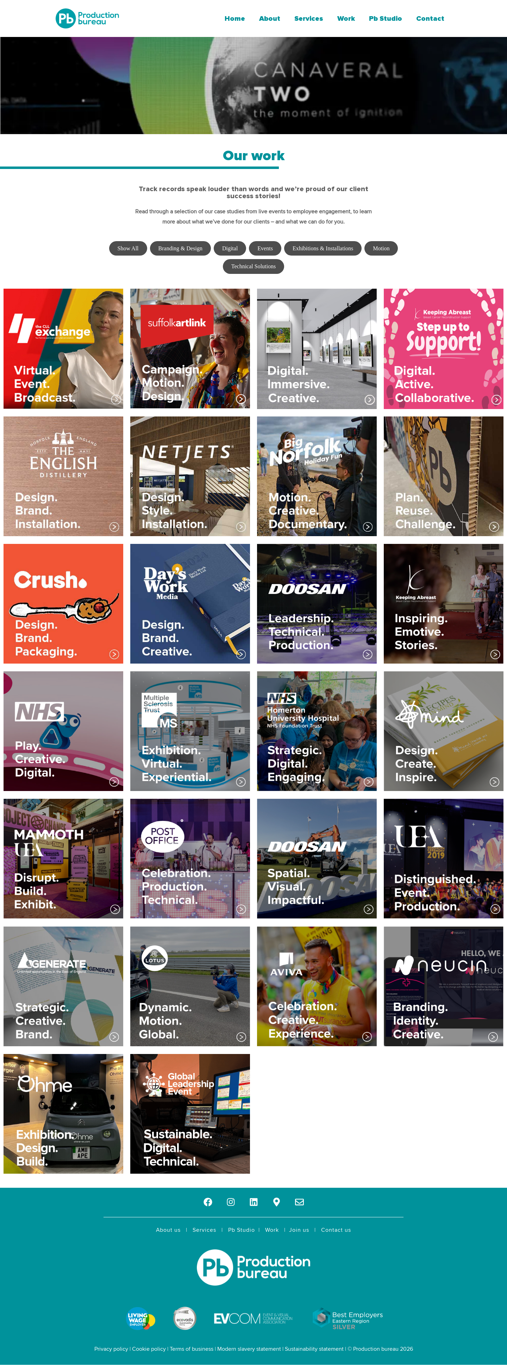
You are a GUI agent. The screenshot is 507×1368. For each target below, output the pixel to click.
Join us (299, 1230)
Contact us (336, 1230)
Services (308, 18)
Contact (430, 18)
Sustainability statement (314, 1349)
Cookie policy (149, 1349)
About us (168, 1230)
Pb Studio (385, 18)
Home (235, 18)
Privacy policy (111, 1349)
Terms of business (191, 1349)
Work (346, 18)
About (269, 18)
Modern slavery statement (249, 1349)
